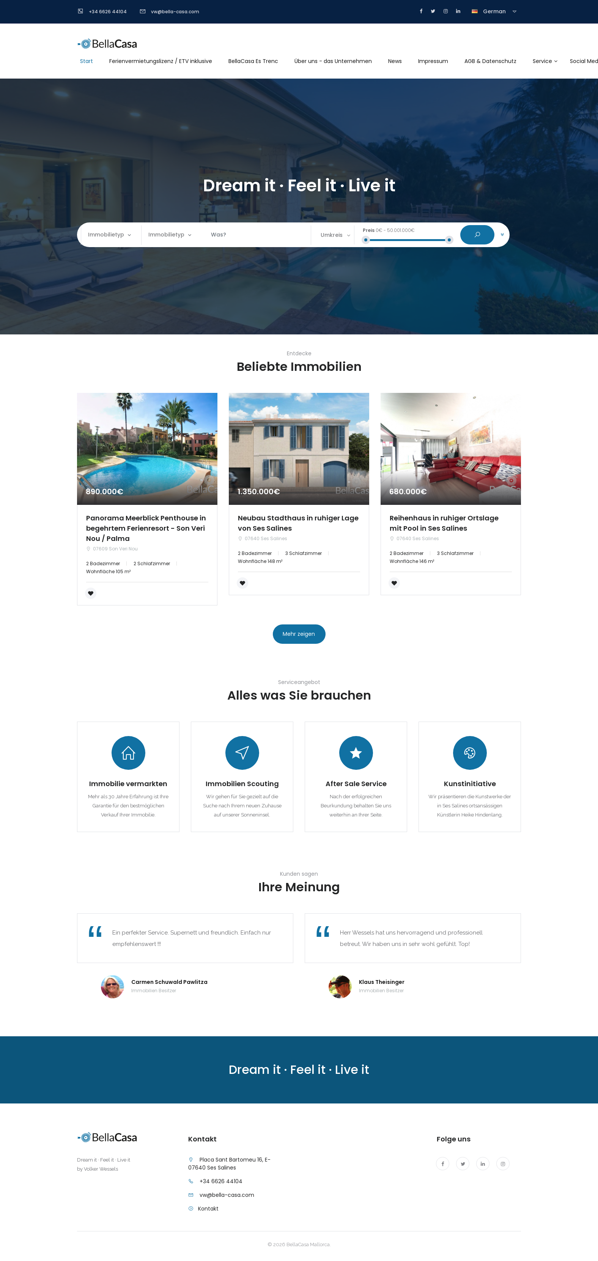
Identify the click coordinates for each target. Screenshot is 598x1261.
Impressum (433, 61)
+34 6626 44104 (221, 1181)
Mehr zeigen (299, 634)
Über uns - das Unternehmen (333, 61)
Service (542, 61)
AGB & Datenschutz (490, 61)
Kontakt (208, 1208)
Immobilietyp (106, 234)
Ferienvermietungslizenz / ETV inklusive (160, 61)
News (395, 61)
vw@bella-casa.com (227, 1195)
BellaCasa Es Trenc (253, 61)
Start (86, 61)
